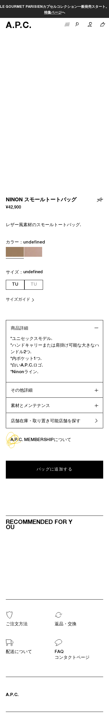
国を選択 (17, 680)
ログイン (63, 606)
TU (15, 129)
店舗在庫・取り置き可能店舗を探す (46, 265)
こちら (102, 7)
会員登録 (13, 606)
